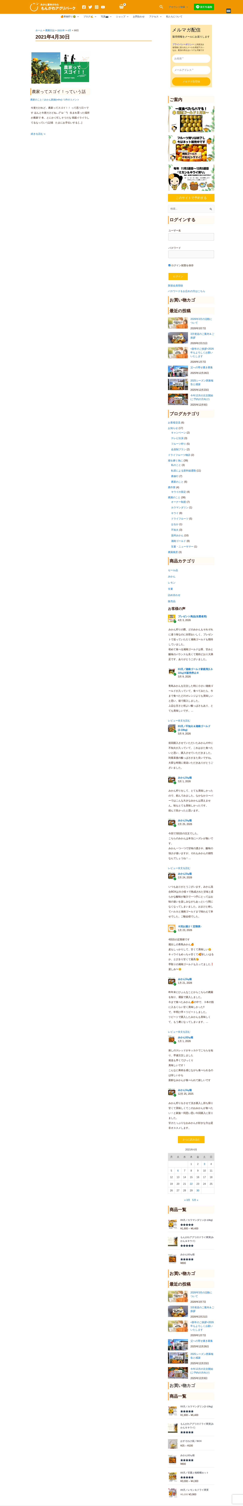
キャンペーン (178, 432)
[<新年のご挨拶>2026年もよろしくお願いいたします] (178, 352)
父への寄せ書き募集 (201, 367)
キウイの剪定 (178, 491)
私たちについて (174, 16)
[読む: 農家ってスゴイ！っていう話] (60, 67)
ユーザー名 (174, 230)
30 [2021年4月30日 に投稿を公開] (198, 1190)
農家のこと (36, 99)
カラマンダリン (179, 507)
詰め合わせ (174, 594)
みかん (171, 576)
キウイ (175, 512)
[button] (161, 7)
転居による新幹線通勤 (183, 470)
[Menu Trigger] (228, 11)
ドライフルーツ (179, 518)
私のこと (176, 464)
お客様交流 (174, 422)
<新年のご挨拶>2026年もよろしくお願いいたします (202, 352)
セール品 (173, 569)
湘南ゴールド (178, 540)
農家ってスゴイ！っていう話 (59, 91)
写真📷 (106, 16)
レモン (171, 582)
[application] (186, 7)
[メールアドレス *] (191, 69)
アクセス (155, 16)
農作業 (171, 487)
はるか (175, 523)
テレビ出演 (177, 437)
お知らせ (173, 427)
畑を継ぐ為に (175, 460)
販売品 (171, 600)
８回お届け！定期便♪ (189, 926)
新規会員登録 (175, 285)
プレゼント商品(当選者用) (192, 616)
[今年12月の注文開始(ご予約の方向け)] (178, 399)
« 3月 (187, 1199)
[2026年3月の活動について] (178, 322)
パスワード (174, 247)
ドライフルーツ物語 (179, 454)
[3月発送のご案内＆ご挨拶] (178, 337)
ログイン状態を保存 (180, 265)
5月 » (195, 1199)
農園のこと (174, 497)
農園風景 (173, 551)
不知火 (175, 529)
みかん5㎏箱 (185, 777)
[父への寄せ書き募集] (178, 371)
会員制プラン (178, 449)
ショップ (122, 16)
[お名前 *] (191, 58)
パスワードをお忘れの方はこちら (186, 290)
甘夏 (170, 588)
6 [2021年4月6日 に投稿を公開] (178, 1170)
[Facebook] (84, 7)
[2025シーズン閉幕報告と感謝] (178, 384)
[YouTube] (103, 7)
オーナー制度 (178, 501)
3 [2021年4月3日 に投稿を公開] (204, 1163)
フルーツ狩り (178, 443)
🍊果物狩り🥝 (70, 16)
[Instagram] (97, 7)
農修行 (175, 475)
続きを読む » (38, 133)
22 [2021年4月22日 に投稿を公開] (191, 1183)
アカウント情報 (178, 7)
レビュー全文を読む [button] (179, 720)
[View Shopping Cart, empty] (121, 7)
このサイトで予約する (191, 197)
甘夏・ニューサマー (182, 546)
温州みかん (177, 535)
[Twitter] (90, 7)
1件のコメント (71, 99)
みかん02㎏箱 (185, 1037)
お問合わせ (139, 16)
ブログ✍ (89, 16)
